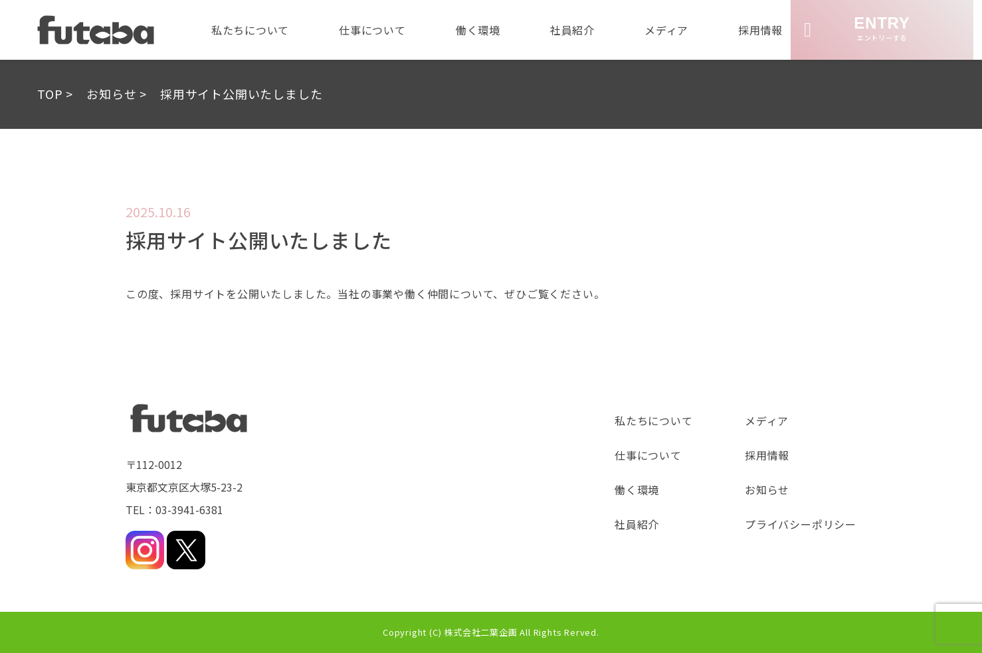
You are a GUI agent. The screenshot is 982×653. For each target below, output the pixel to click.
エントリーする (864, 28)
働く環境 (477, 30)
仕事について (369, 30)
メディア (670, 30)
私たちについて (245, 30)
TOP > (55, 93)
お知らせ (767, 490)
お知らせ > (116, 93)
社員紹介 (573, 30)
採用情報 (765, 30)
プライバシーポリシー (800, 524)
